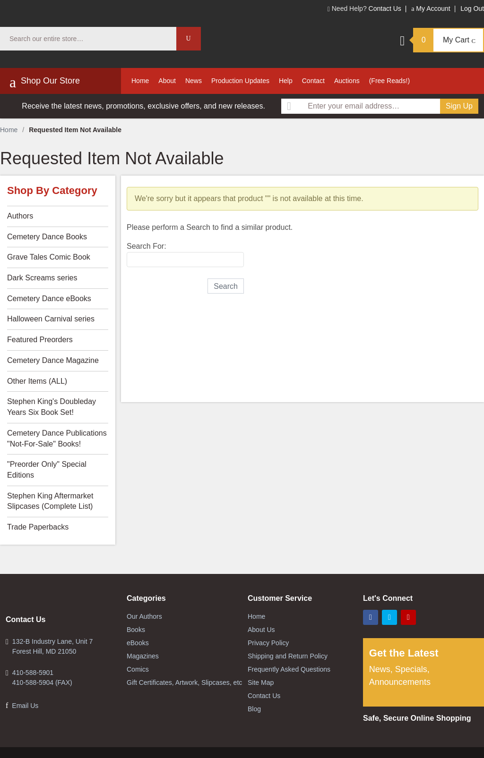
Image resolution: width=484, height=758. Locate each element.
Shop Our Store (44, 82)
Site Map (261, 682)
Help (286, 80)
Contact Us (385, 8)
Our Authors (144, 616)
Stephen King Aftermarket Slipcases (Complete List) (50, 501)
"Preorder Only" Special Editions (46, 469)
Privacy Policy (268, 643)
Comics (138, 669)
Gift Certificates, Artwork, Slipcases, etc (184, 682)
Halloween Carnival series (51, 319)
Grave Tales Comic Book (48, 257)
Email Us (25, 705)
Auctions (347, 80)
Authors (20, 216)
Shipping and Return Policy (288, 656)
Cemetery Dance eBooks (49, 299)
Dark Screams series (42, 278)
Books (136, 629)
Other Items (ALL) (37, 381)
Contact (313, 80)
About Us (261, 629)
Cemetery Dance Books (47, 237)
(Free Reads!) (389, 80)
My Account (430, 8)
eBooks (138, 643)
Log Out (472, 8)
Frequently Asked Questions (289, 669)
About (167, 80)
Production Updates (240, 80)
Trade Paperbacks (38, 527)
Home (140, 80)
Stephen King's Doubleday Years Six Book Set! (51, 406)
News (193, 80)
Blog (254, 709)
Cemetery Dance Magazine (53, 360)
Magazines (143, 656)
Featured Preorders (40, 340)
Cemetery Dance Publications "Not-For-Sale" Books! (57, 438)
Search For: (146, 246)
